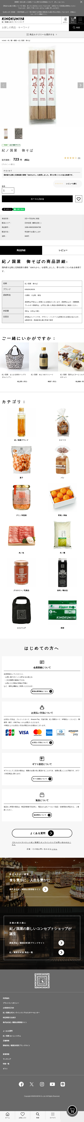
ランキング (7, 1059)
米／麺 (10, 40)
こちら (54, 849)
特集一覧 (6, 1064)
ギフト (5, 1069)
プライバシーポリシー (11, 1003)
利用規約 (6, 998)
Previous (3, 85)
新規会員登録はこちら (40, 691)
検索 (78, 27)
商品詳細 (21, 250)
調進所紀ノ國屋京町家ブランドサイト (27, 943)
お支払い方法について (40, 742)
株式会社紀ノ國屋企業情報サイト (25, 889)
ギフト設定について (40, 779)
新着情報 (6, 1054)
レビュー (63, 250)
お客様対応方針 (8, 1008)
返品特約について (40, 815)
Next (80, 85)
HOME (4, 40)
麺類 (15, 40)
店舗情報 (6, 1041)
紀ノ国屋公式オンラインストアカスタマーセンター (21, 1012)
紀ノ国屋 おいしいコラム (12, 1036)
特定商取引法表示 (9, 1017)
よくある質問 (38, 833)
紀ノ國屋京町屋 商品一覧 (21, 952)
